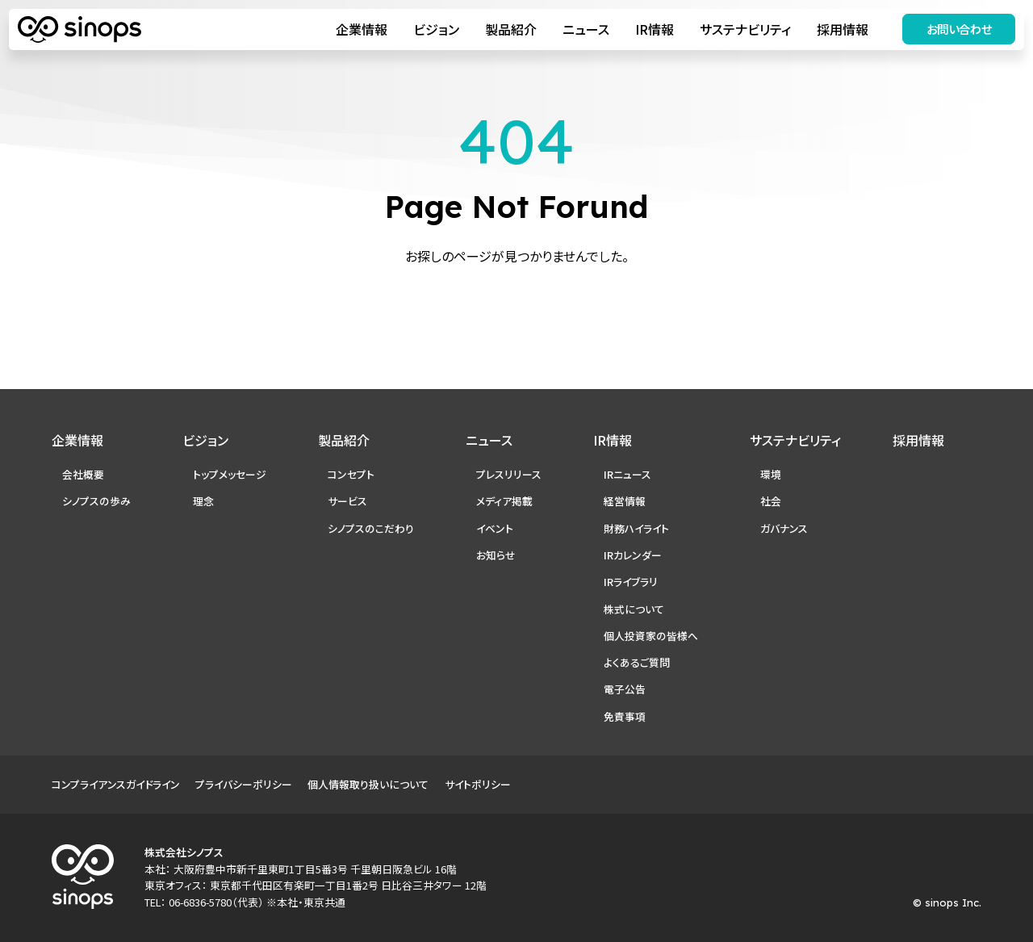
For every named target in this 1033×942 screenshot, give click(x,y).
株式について (634, 609)
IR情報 (651, 30)
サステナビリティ (742, 30)
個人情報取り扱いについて (368, 784)
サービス (347, 501)
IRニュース (627, 474)
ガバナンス (784, 528)
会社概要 (83, 474)
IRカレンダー (633, 555)
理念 (203, 501)
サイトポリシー (478, 784)
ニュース (582, 30)
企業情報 (358, 30)
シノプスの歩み (96, 501)
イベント (494, 528)
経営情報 (625, 501)
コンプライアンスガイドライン (116, 784)
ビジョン (433, 30)
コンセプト (351, 474)
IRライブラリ (631, 581)
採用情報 (839, 30)
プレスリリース (509, 474)
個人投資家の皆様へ (651, 635)
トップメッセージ (229, 474)
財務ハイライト (636, 528)
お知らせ (496, 555)
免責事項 (625, 716)
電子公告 (625, 689)
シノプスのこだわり (371, 528)
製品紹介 (507, 30)
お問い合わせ (956, 30)
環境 (770, 474)
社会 (770, 501)
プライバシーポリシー (243, 784)
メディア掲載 (504, 501)
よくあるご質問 (637, 662)
